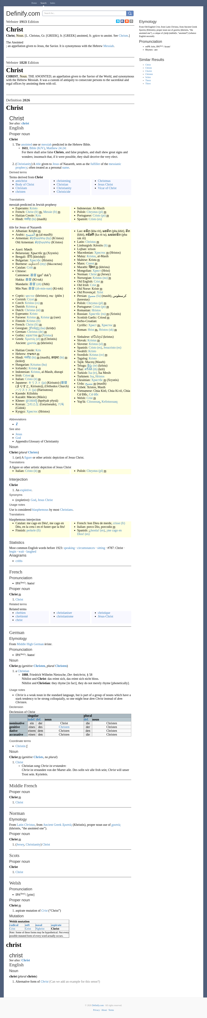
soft (27, 925)
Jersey (20, 844)
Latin (20, 824)
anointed (26, 144)
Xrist (100, 292)
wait (21, 551)
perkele (31, 530)
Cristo (96, 215)
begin (12, 551)
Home (34, 3)
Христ (97, 270)
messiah (46, 144)
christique (104, 612)
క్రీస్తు (89, 365)
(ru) (103, 314)
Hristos (96, 310)
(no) (105, 277)
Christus (30, 310)
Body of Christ (25, 184)
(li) (105, 245)
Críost (27, 375)
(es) (99, 219)
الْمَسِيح (30, 234)
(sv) (101, 354)
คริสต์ (88, 369)
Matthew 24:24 (55, 148)
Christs (33, 452)
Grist (28, 928)
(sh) (111, 329)
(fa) (98, 296)
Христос (32, 411)
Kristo (34, 208)
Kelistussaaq (109, 401)
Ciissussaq (93, 401)
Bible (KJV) (37, 148)
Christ (30, 212)
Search (44, 3)
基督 (33, 275)
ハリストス (23, 390)
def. (38, 719)
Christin (21, 746)
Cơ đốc (93, 394)
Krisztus (35, 364)
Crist (30, 267)
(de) (41, 331)
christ (25, 123)
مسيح (89, 383)
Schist (148, 77)
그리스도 (32, 404)
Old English (149, 27)
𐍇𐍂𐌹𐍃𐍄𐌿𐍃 (32, 335)
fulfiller (95, 164)
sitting (101, 548)
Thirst (147, 83)
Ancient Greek (52, 824)
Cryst (30, 299)
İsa (90, 372)
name (65, 167)
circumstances (86, 548)
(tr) (95, 372)
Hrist (91, 329)
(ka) (42, 328)
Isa (92, 376)
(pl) (100, 212)
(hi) (34, 219)
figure (28, 457)
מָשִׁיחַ (165, 33)
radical (13, 925)
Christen (39, 666)
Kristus (29, 303)
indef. (31, 719)
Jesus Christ (105, 184)
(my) (43, 264)
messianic (115, 164)
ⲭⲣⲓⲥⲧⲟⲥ (30, 295)
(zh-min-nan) (43, 288)
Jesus (55, 164)
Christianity (24, 164)
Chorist (148, 71)
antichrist (21, 181)
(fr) (36, 212)
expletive (25, 490)
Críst (93, 285)
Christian (62, 184)
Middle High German (30, 644)
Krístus (93, 344)
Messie (47, 212)
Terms (111, 1010)
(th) (95, 369)
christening (64, 181)
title (38, 164)
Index (52, 3)
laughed (31, 551)
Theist (148, 80)
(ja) (44, 382)
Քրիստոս (37, 238)
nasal (39, 925)
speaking (69, 548)
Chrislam (21, 188)
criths (19, 561)
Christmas (104, 181)
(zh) (38, 284)
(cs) (37, 303)
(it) (35, 379)
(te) (95, 365)
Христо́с (35, 260)
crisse (116, 523)
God (18, 437)
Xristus (47, 335)
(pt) (103, 215)
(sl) (101, 344)
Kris (38, 215)
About (104, 1010)
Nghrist (40, 928)
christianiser (64, 612)
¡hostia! (94, 530)
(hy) (48, 238)
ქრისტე (34, 328)
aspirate (56, 925)
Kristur (45, 317)
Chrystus (92, 212)
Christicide (63, 191)
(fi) (38, 321)
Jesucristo (109, 347)
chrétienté (22, 616)
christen (20, 191)
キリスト (34, 382)
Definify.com (98, 1005)
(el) (38, 339)
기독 (61, 404)
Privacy (96, 1010)
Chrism (148, 68)
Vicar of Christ (107, 188)
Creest (90, 263)
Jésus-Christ (105, 616)
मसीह (27, 219)
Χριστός (30, 339)
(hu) (44, 364)
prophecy (21, 167)
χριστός (32, 343)
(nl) (38, 310)
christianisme (65, 616)
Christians (66, 509)
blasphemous (40, 509)
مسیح (92, 296)
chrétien (21, 612)
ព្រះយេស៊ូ (31, 400)
